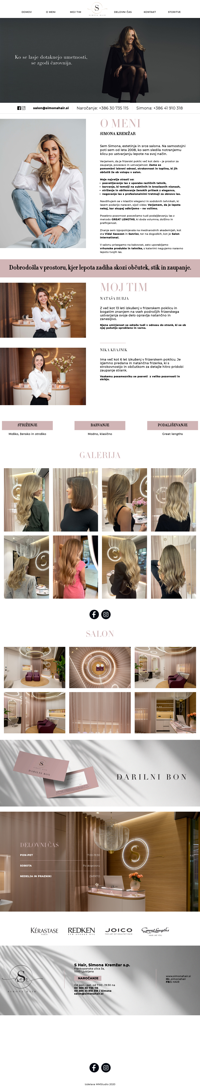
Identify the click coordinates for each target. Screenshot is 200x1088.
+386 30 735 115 (114, 108)
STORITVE (174, 12)
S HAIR (172, 982)
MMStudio (102, 1084)
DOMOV (27, 12)
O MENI (51, 12)
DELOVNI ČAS (123, 12)
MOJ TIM (75, 12)
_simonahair (176, 979)
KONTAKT (150, 12)
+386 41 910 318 (168, 108)
